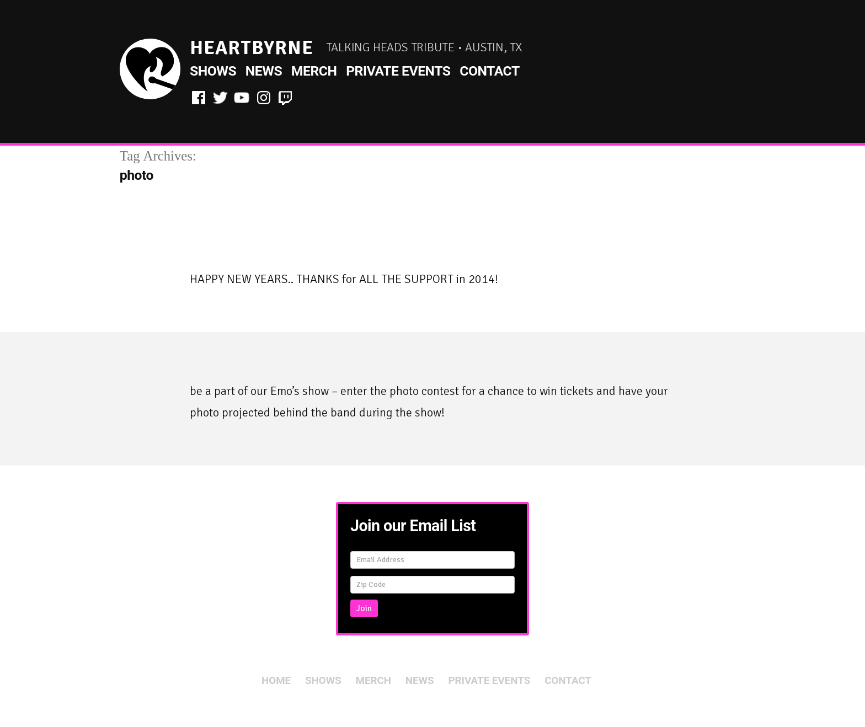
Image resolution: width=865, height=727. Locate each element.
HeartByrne (251, 48)
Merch (314, 71)
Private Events (398, 71)
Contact (490, 71)
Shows (213, 71)
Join (364, 608)
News (263, 71)
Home (276, 681)
